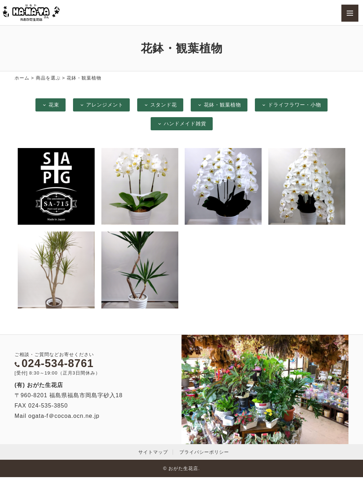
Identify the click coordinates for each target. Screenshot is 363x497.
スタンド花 (160, 105)
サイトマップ (153, 452)
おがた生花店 (183, 468)
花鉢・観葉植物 (219, 105)
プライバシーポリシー (204, 452)
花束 (50, 105)
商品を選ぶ (48, 78)
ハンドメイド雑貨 (181, 123)
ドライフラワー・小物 (291, 105)
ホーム (22, 78)
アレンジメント (101, 105)
